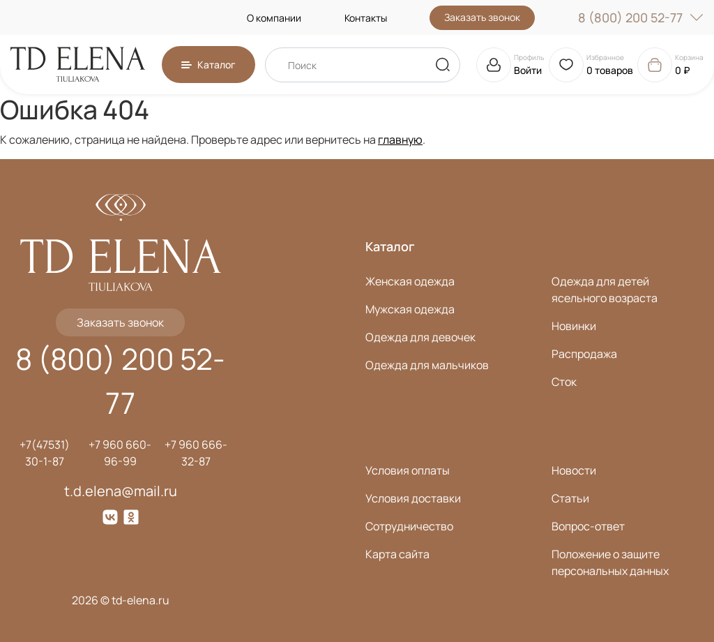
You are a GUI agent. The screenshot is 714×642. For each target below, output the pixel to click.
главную (400, 139)
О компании (274, 17)
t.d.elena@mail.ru (120, 491)
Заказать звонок (482, 17)
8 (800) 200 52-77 (641, 17)
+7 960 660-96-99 (120, 453)
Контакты (365, 17)
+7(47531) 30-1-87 (45, 453)
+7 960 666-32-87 (196, 453)
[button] (208, 64)
